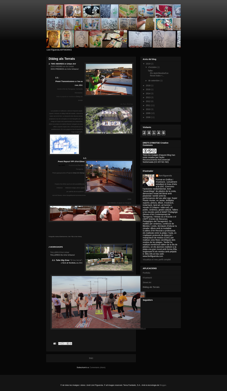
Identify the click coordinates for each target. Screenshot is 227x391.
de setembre (154, 80)
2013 (148, 97)
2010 (148, 109)
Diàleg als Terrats (151, 287)
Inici (91, 358)
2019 (148, 64)
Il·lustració (147, 277)
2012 (148, 101)
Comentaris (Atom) (97, 367)
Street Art (147, 282)
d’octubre (152, 67)
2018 (148, 85)
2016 (148, 89)
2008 (148, 117)
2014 (148, 93)
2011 (148, 105)
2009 (148, 113)
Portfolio (146, 273)
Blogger (163, 385)
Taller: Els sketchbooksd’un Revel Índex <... (158, 73)
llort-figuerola (165, 175)
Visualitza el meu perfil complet (157, 259)
